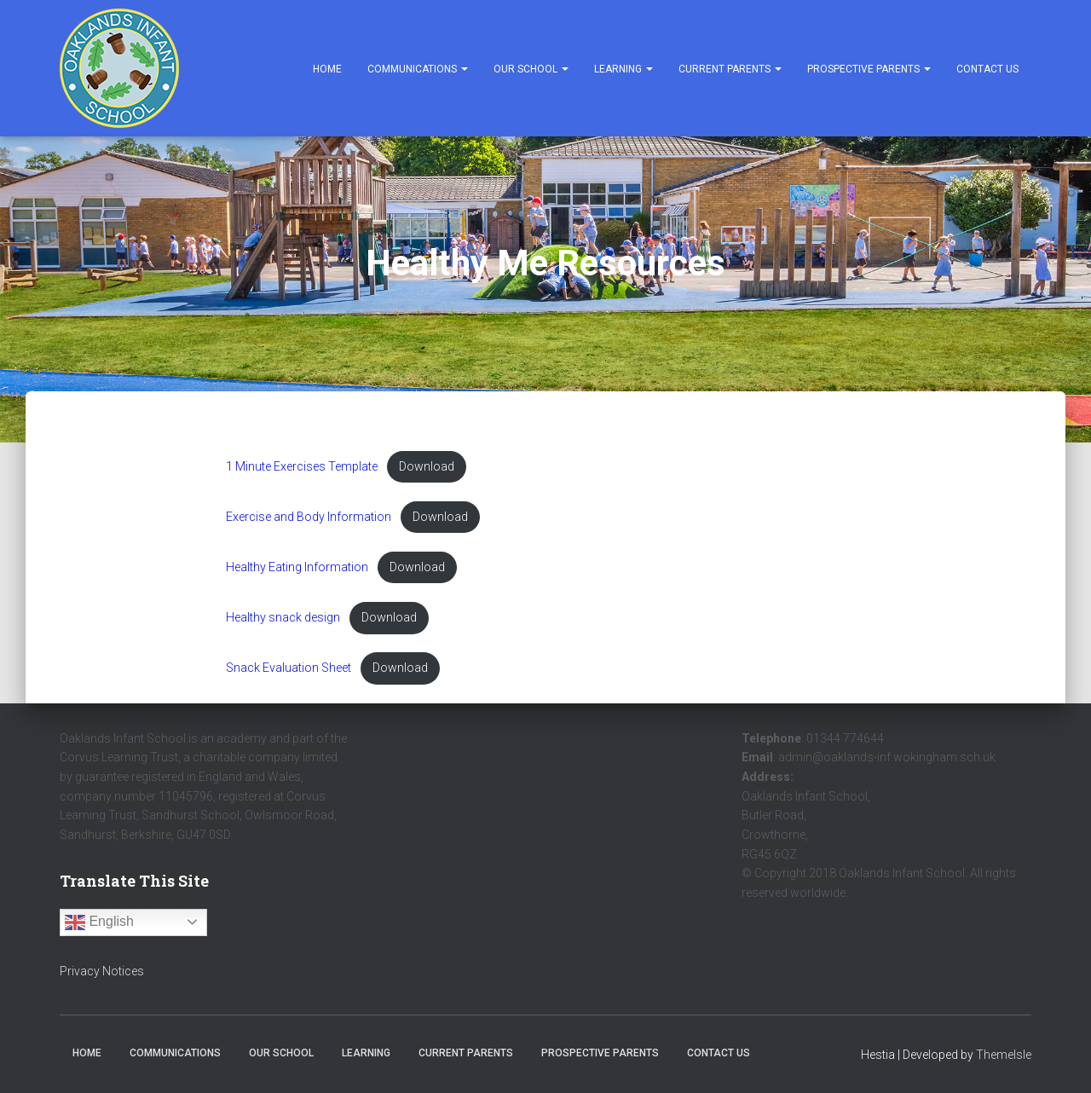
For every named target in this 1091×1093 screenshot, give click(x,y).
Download (429, 467)
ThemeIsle (1003, 1055)
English (99, 922)
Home (327, 69)
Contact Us (987, 69)
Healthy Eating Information (298, 568)
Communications (417, 69)
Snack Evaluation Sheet (289, 669)
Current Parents (730, 69)
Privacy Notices (102, 971)
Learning (623, 69)
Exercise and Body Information (310, 517)
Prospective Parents (869, 69)
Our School (531, 69)
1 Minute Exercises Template (303, 467)
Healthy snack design (284, 618)
